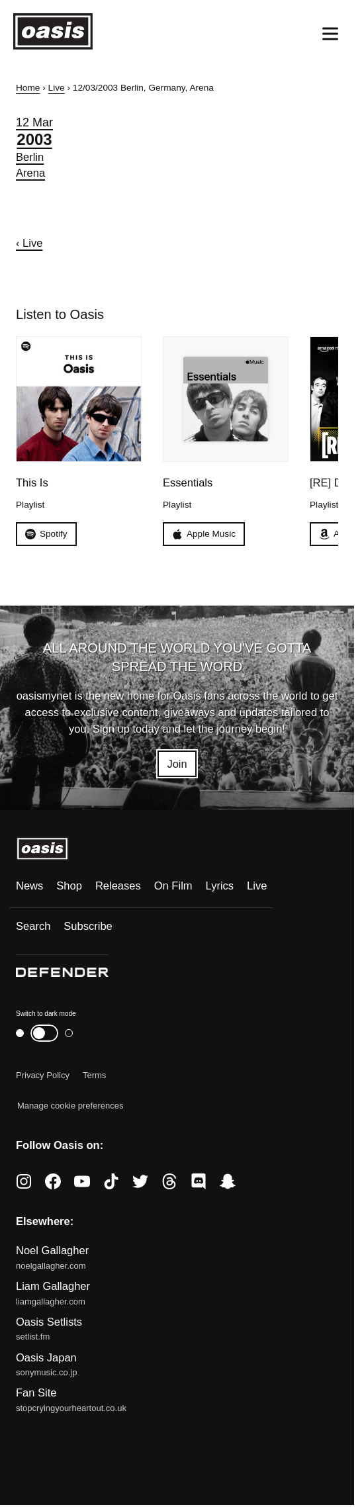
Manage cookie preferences (70, 1106)
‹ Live (29, 243)
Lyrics (220, 886)
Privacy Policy (42, 1075)
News (29, 886)
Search (33, 927)
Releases (118, 886)
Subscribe (88, 927)
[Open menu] (330, 33)
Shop (69, 886)
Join (177, 763)
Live (56, 88)
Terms (94, 1075)
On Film (173, 886)
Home (28, 88)
